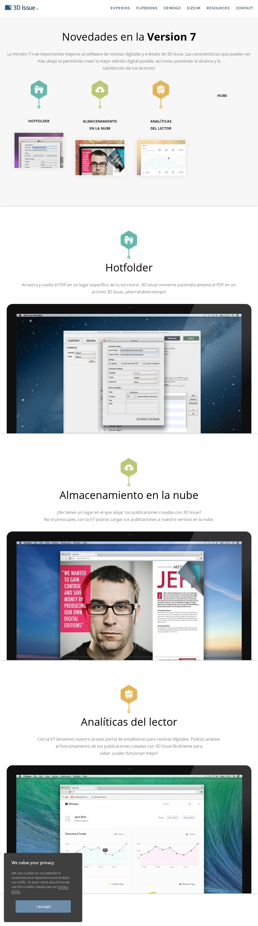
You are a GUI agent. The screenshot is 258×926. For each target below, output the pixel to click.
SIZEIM (193, 8)
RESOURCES (218, 8)
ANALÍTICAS (161, 125)
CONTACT (244, 8)
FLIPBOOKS (146, 8)
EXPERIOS (120, 8)
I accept (43, 906)
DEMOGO (172, 8)
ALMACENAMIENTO (99, 125)
